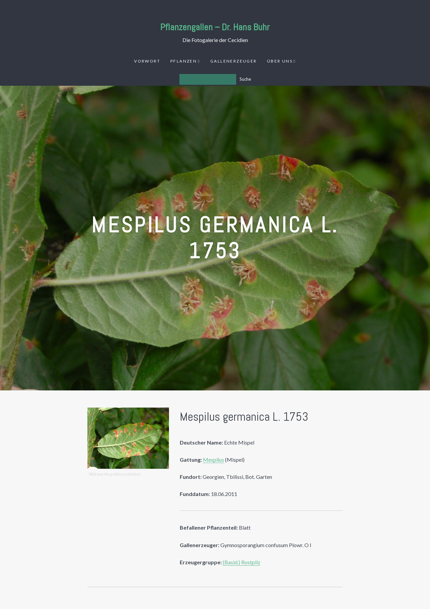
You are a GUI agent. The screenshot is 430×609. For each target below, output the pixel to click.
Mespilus (213, 459)
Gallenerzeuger (233, 61)
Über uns (280, 61)
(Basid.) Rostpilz (241, 562)
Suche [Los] (245, 79)
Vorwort (147, 61)
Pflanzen (183, 61)
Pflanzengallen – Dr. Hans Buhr (215, 27)
